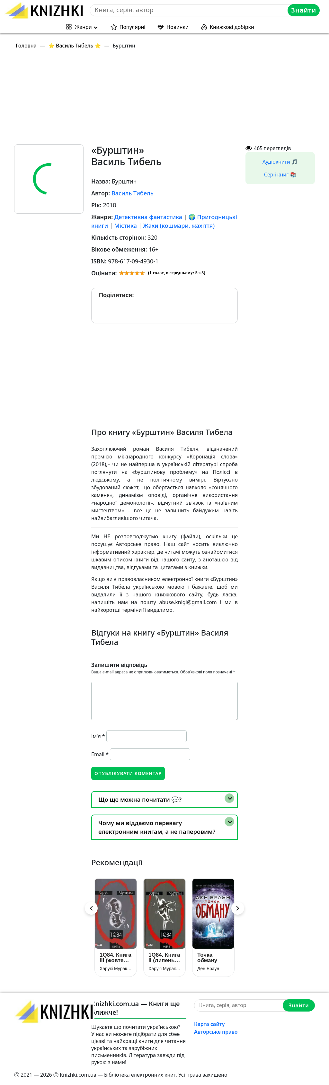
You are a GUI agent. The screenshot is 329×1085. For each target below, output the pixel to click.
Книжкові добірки (232, 26)
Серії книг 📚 (280, 174)
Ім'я (98, 736)
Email (100, 754)
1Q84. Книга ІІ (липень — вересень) (164, 957)
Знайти (303, 10)
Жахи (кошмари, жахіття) (179, 225)
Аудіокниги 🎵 (280, 161)
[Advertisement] (168, 99)
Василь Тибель (132, 193)
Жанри (83, 26)
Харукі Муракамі (116, 968)
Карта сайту (209, 1024)
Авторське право (216, 1031)
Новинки (177, 26)
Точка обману (207, 957)
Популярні (133, 26)
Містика (125, 225)
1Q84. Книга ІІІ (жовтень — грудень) (115, 957)
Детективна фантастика (148, 217)
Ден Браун (208, 968)
